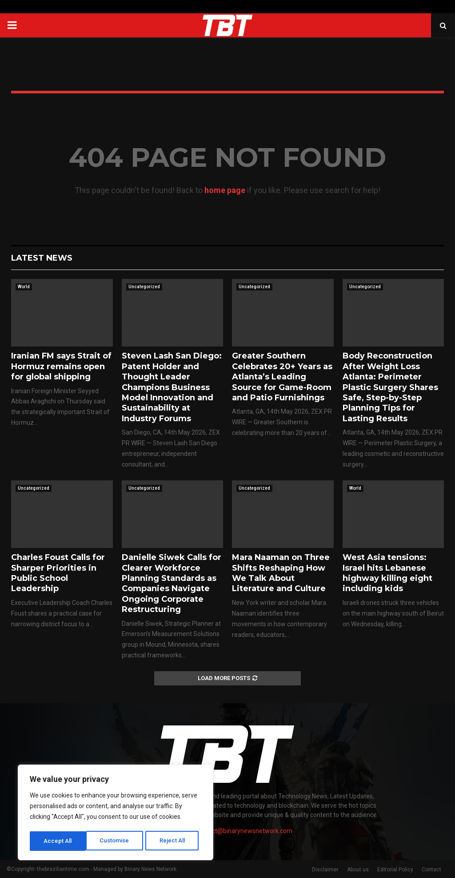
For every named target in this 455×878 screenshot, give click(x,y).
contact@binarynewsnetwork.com (244, 830)
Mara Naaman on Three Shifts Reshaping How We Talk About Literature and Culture (281, 572)
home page (224, 190)
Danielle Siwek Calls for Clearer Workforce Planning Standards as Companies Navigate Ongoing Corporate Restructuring (171, 583)
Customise (58, 841)
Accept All (174, 841)
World (24, 286)
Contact (431, 869)
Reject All (117, 841)
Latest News (41, 258)
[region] (115, 813)
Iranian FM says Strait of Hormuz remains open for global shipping (61, 366)
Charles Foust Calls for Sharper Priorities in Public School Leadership (58, 572)
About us (358, 869)
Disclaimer (325, 869)
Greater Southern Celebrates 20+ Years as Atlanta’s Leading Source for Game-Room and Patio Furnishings (282, 377)
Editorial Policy (395, 869)
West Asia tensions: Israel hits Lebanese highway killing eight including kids (387, 572)
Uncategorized (144, 286)
